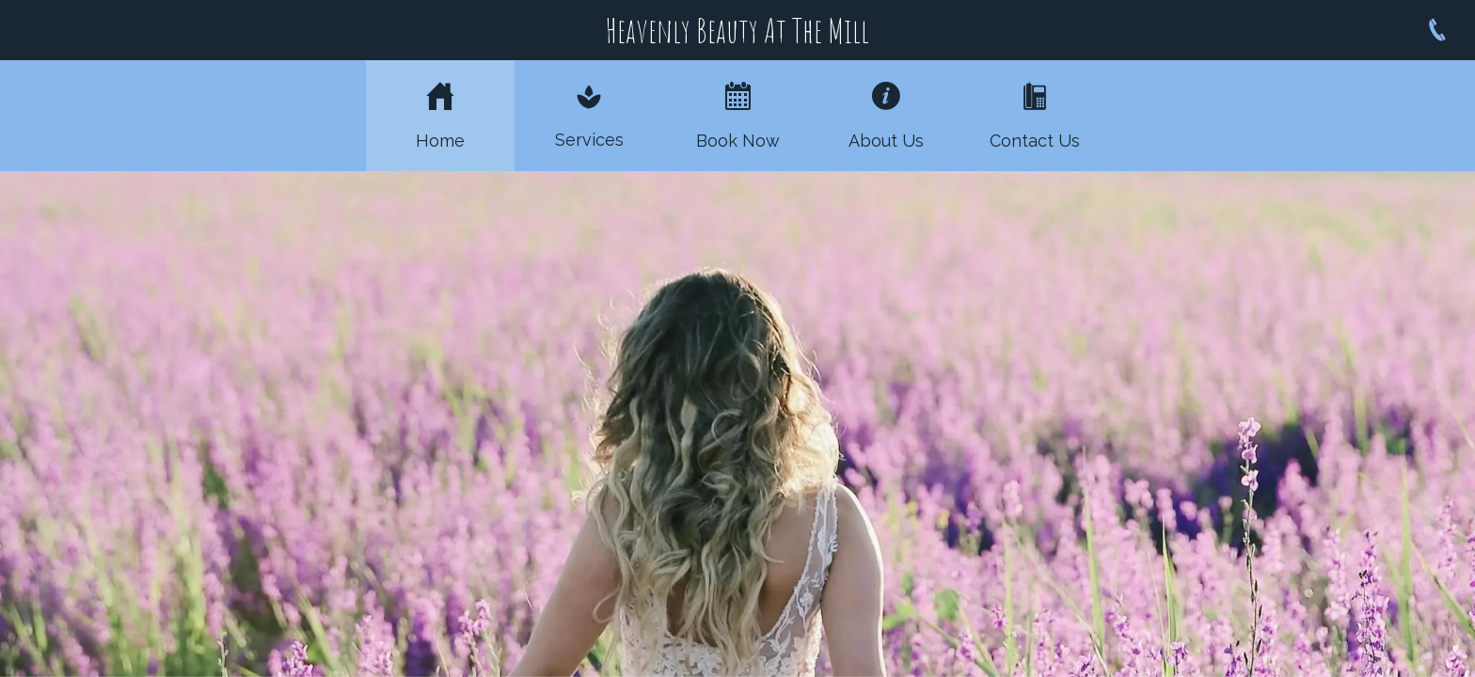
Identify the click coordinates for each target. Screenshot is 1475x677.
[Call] (1437, 30)
